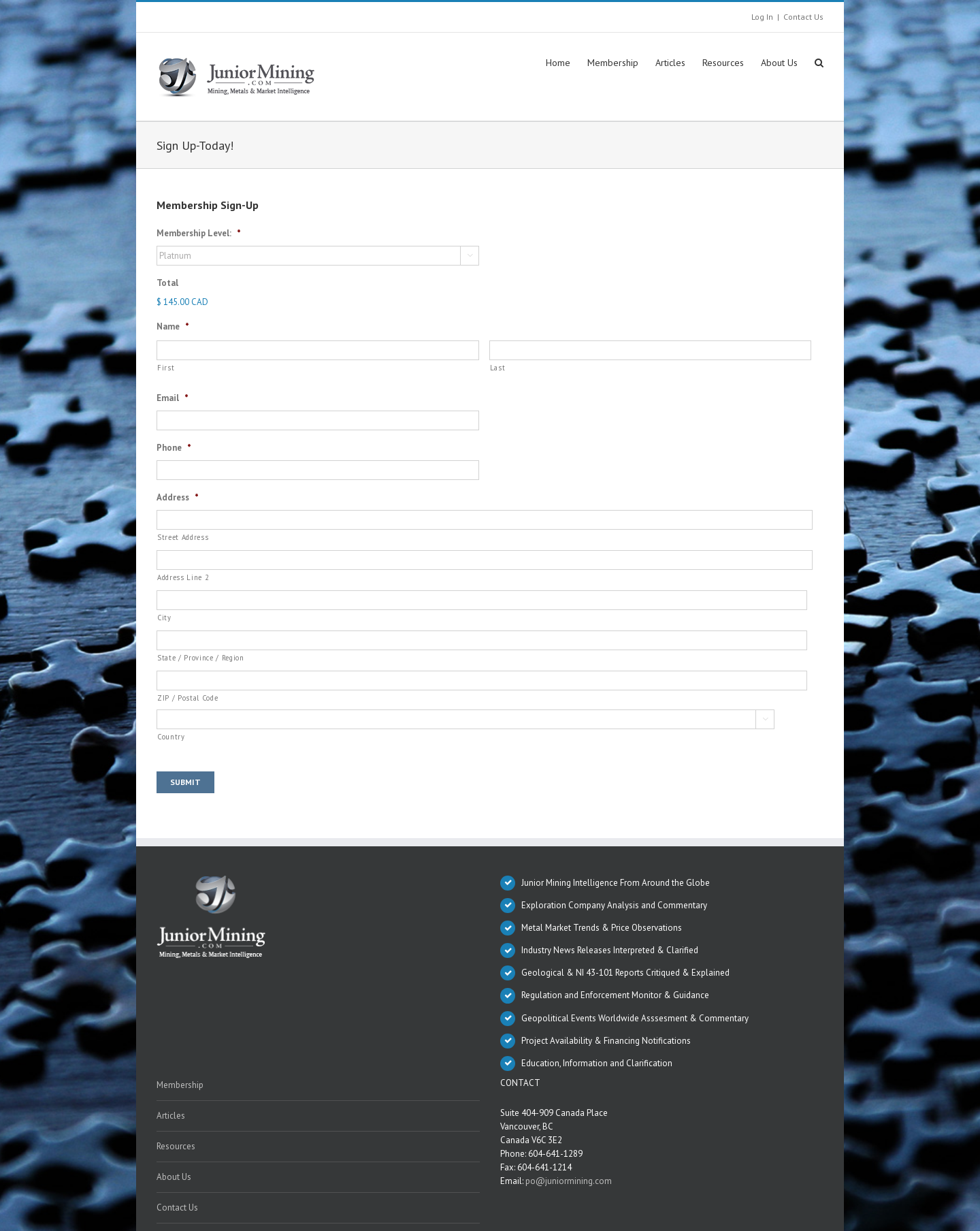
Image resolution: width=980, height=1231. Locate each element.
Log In (762, 17)
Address (178, 497)
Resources (176, 1146)
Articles (171, 1115)
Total (167, 283)
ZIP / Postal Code (187, 698)
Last (498, 367)
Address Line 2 (183, 577)
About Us (174, 1177)
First (165, 367)
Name (173, 326)
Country (171, 736)
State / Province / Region (200, 657)
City (164, 617)
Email (173, 398)
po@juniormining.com (568, 1181)
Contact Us (803, 17)
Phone (174, 448)
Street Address (182, 537)
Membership (180, 1085)
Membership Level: (199, 233)
